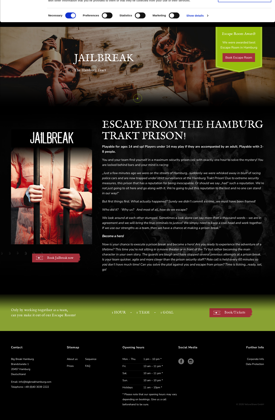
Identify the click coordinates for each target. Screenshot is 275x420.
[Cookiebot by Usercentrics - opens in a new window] (23, 12)
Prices (70, 366)
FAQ (87, 366)
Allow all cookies (244, 8)
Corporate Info (255, 359)
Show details (195, 36)
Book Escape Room (238, 57)
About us (72, 359)
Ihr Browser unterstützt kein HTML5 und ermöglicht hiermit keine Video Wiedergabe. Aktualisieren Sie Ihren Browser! (51, 186)
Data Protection (255, 364)
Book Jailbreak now (60, 258)
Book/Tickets (234, 312)
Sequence (90, 359)
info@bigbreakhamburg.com (35, 382)
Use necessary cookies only (244, 19)
